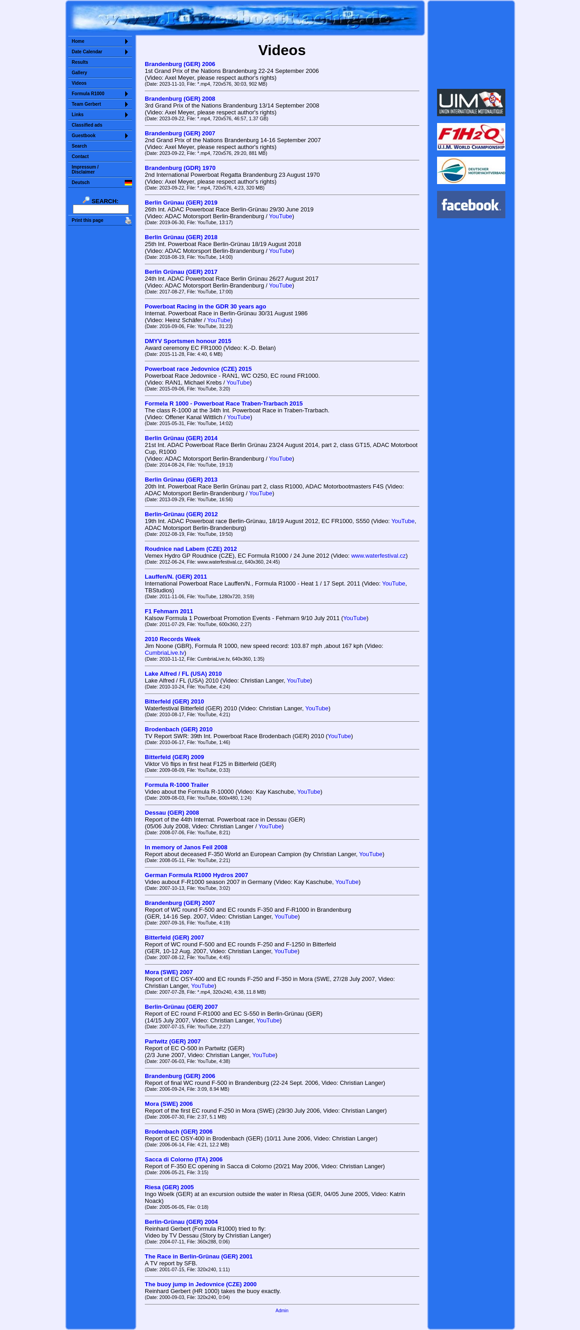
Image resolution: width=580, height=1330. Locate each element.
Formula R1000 (88, 93)
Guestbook (84, 135)
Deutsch (81, 182)
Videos (79, 83)
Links (78, 114)
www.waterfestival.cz (378, 555)
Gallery (79, 72)
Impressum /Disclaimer (85, 169)
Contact (80, 156)
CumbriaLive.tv (164, 652)
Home (78, 41)
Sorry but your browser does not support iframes (471, 44)
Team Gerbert (86, 104)
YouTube (280, 216)
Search (79, 146)
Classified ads (87, 125)
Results (80, 62)
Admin (281, 1310)
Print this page (87, 220)
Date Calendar (87, 51)
